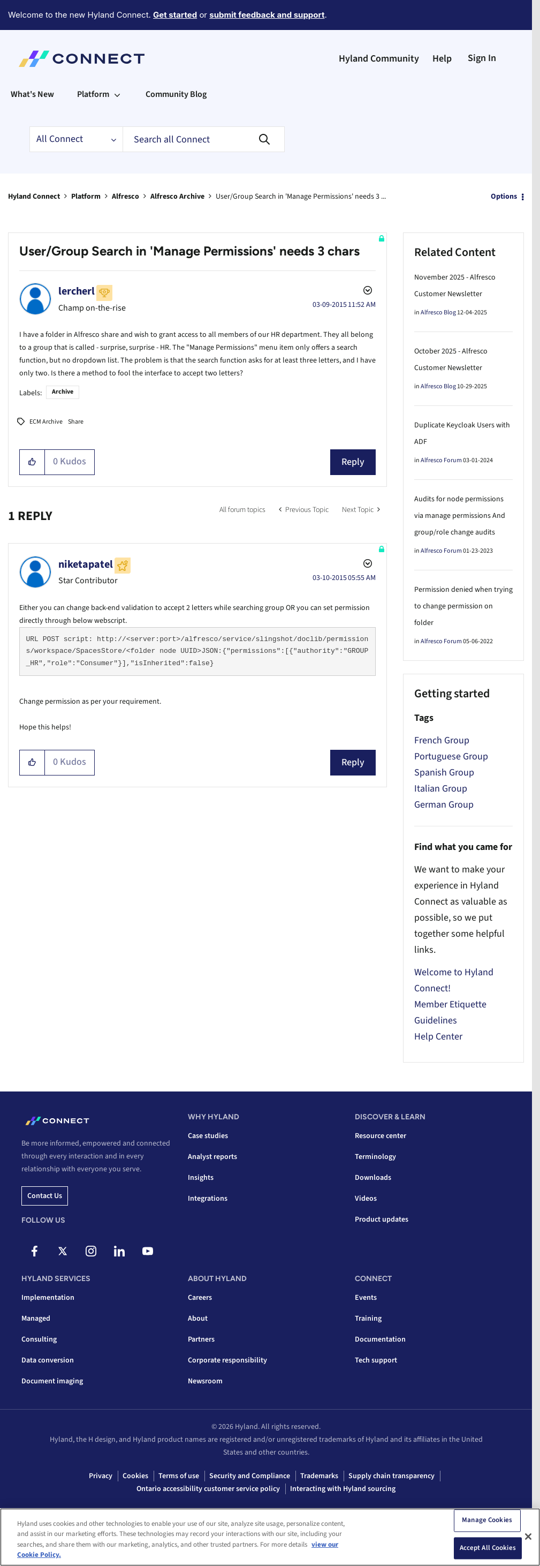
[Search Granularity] (76, 139)
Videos (366, 1198)
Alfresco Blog (438, 312)
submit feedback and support (266, 15)
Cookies (135, 1476)
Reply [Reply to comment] (352, 762)
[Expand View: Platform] (117, 94)
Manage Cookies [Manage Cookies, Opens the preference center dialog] (487, 1520)
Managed (35, 1318)
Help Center (438, 1036)
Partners (201, 1339)
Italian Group (440, 788)
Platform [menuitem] (93, 94)
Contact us (44, 1196)
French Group (441, 740)
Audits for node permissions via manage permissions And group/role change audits (459, 516)
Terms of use (178, 1476)
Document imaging (52, 1381)
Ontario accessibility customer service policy (208, 1489)
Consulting (39, 1339)
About (198, 1318)
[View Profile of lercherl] (76, 291)
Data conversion (47, 1360)
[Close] (528, 1537)
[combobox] (204, 139)
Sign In (482, 58)
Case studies (208, 1136)
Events (366, 1297)
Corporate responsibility (227, 1360)
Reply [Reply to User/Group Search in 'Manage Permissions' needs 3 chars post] (352, 462)
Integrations (207, 1198)
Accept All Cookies (488, 1548)
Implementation (47, 1297)
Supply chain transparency (391, 1476)
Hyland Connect (34, 196)
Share (75, 421)
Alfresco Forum (441, 460)
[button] (32, 462)
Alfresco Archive (177, 196)
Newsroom (205, 1381)
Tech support (376, 1360)
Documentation (380, 1339)
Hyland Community (379, 58)
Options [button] (504, 196)
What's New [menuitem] (32, 94)
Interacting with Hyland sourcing (343, 1489)
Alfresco (125, 196)
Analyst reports (212, 1156)
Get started (175, 15)
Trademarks (319, 1476)
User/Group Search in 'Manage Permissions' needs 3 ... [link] (301, 196)
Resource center (380, 1136)
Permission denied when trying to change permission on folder (463, 606)
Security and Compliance (249, 1476)
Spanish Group (444, 772)
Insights (201, 1177)
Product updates (381, 1219)
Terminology (375, 1156)
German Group (444, 804)
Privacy (100, 1476)
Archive (62, 391)
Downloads (373, 1177)
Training (368, 1318)
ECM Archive (46, 421)
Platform (86, 196)
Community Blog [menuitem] (176, 94)
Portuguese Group (451, 756)
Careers (200, 1297)
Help (442, 58)
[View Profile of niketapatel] (85, 564)
